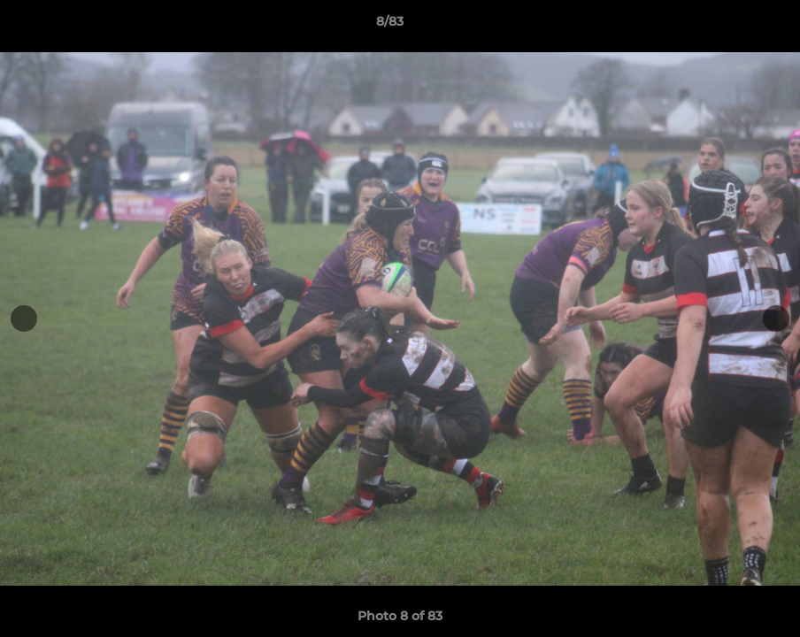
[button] (725, 26)
